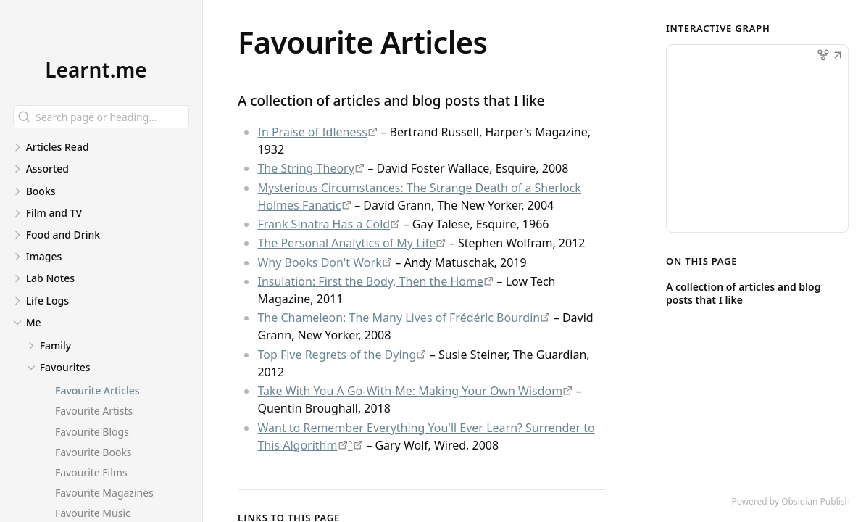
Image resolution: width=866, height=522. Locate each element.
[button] (837, 57)
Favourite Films (91, 472)
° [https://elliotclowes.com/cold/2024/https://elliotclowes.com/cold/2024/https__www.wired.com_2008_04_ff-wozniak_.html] (350, 445)
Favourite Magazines (104, 493)
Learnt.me (95, 69)
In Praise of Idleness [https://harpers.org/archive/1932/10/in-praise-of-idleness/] (312, 132)
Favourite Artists (94, 411)
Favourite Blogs (92, 432)
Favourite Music (92, 513)
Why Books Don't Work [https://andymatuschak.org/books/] (319, 262)
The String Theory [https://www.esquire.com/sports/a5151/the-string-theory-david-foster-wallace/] (305, 168)
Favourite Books (93, 452)
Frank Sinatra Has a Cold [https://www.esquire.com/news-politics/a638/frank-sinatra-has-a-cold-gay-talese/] (323, 224)
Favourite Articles (97, 390)
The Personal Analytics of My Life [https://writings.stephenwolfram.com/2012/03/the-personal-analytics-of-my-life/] (346, 243)
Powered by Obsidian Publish (790, 501)
